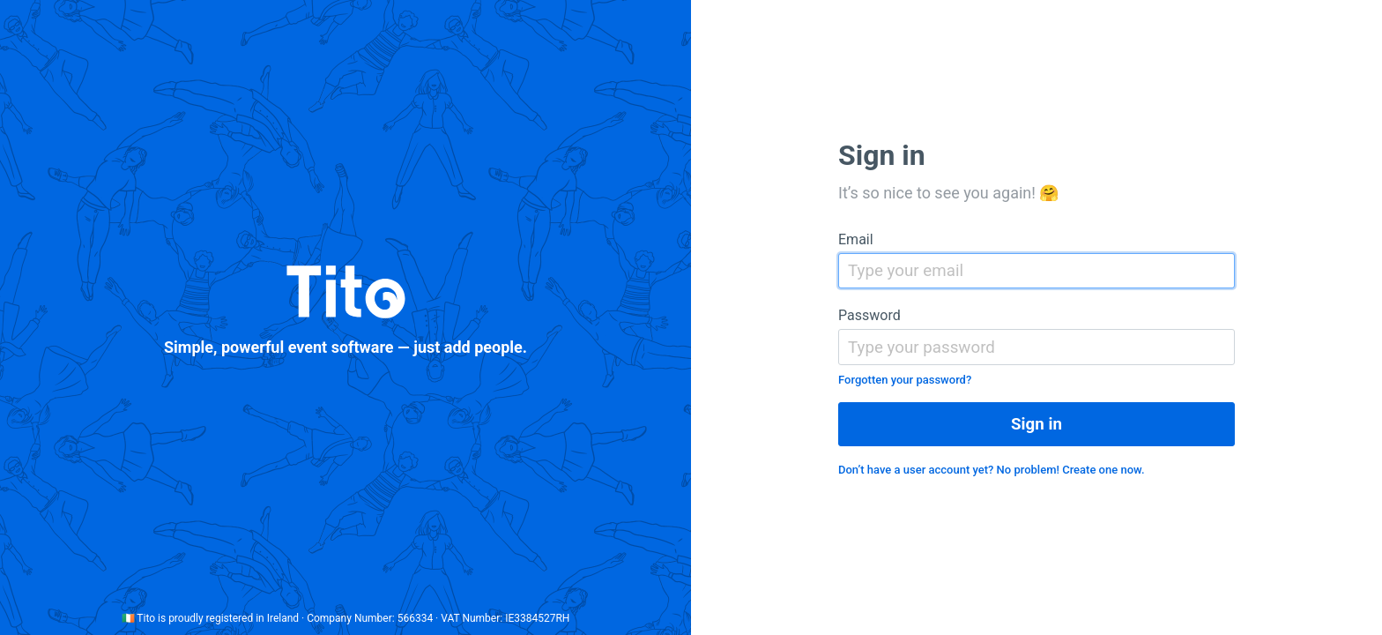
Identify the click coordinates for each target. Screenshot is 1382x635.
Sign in (1036, 424)
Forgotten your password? (904, 379)
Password (869, 315)
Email (855, 239)
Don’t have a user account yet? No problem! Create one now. (991, 469)
